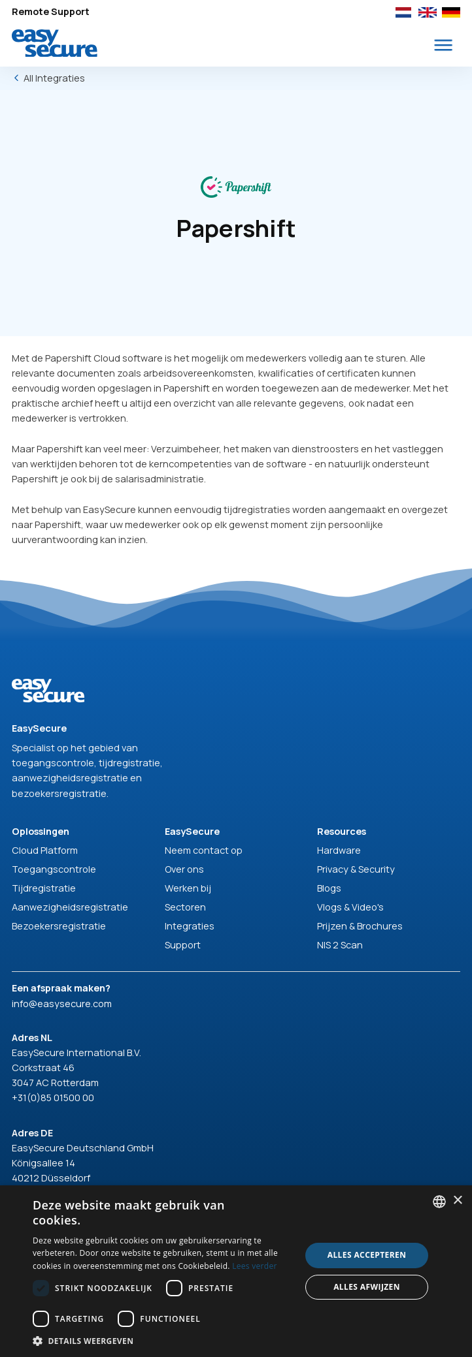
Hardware (339, 850)
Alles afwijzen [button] (366, 1286)
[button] (443, 45)
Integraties (189, 926)
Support (183, 945)
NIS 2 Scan (340, 945)
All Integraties (54, 78)
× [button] (457, 1201)
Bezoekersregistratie (59, 926)
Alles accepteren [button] (367, 1254)
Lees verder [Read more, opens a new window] (254, 1265)
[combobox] (439, 1201)
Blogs (329, 888)
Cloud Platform (45, 850)
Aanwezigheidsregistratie (70, 907)
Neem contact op (204, 850)
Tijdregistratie (44, 888)
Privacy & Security (356, 869)
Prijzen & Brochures (360, 926)
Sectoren (185, 907)
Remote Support (51, 11)
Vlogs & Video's (350, 907)
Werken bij (188, 888)
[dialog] (236, 1271)
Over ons (184, 869)
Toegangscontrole (54, 869)
